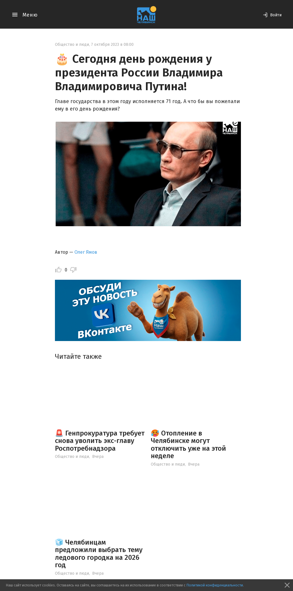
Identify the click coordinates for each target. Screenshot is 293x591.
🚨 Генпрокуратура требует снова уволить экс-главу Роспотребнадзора (99, 440)
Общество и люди (72, 44)
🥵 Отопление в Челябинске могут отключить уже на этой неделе (188, 444)
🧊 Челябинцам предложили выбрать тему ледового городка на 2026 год (98, 553)
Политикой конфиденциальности (214, 585)
